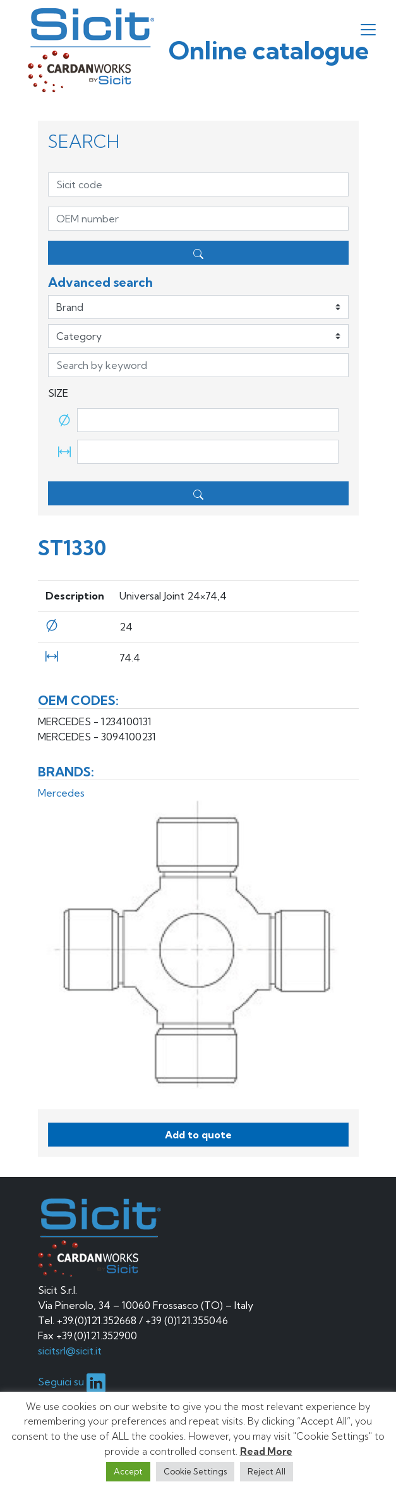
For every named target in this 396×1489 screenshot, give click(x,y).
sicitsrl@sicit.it (70, 1350)
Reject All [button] (266, 1471)
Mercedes (61, 793)
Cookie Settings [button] (195, 1471)
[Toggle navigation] (368, 29)
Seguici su (71, 1381)
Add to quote (198, 1134)
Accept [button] (128, 1471)
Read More (266, 1451)
